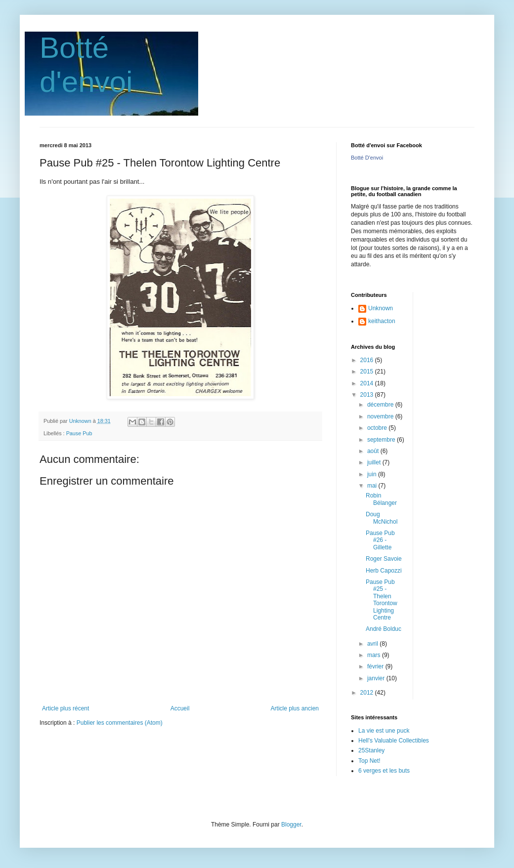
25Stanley (371, 750)
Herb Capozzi (384, 570)
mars (374, 655)
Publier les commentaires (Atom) (120, 722)
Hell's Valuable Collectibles (393, 740)
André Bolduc (383, 628)
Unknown (380, 308)
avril (373, 643)
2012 (367, 692)
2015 (367, 371)
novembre (381, 416)
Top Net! (369, 760)
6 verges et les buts (384, 770)
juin (372, 474)
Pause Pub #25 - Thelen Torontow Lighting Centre (381, 600)
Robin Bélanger (381, 499)
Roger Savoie (384, 558)
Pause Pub (79, 433)
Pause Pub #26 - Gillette (380, 540)
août (374, 451)
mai (373, 485)
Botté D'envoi (367, 158)
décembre (381, 404)
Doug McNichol (381, 518)
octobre (377, 427)
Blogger (291, 824)
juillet (375, 462)
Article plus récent (65, 708)
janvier (376, 678)
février (376, 666)
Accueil (180, 708)
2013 (367, 394)
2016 (367, 360)
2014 (367, 383)
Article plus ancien (295, 708)
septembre (382, 439)
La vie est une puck (383, 730)
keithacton (381, 321)
